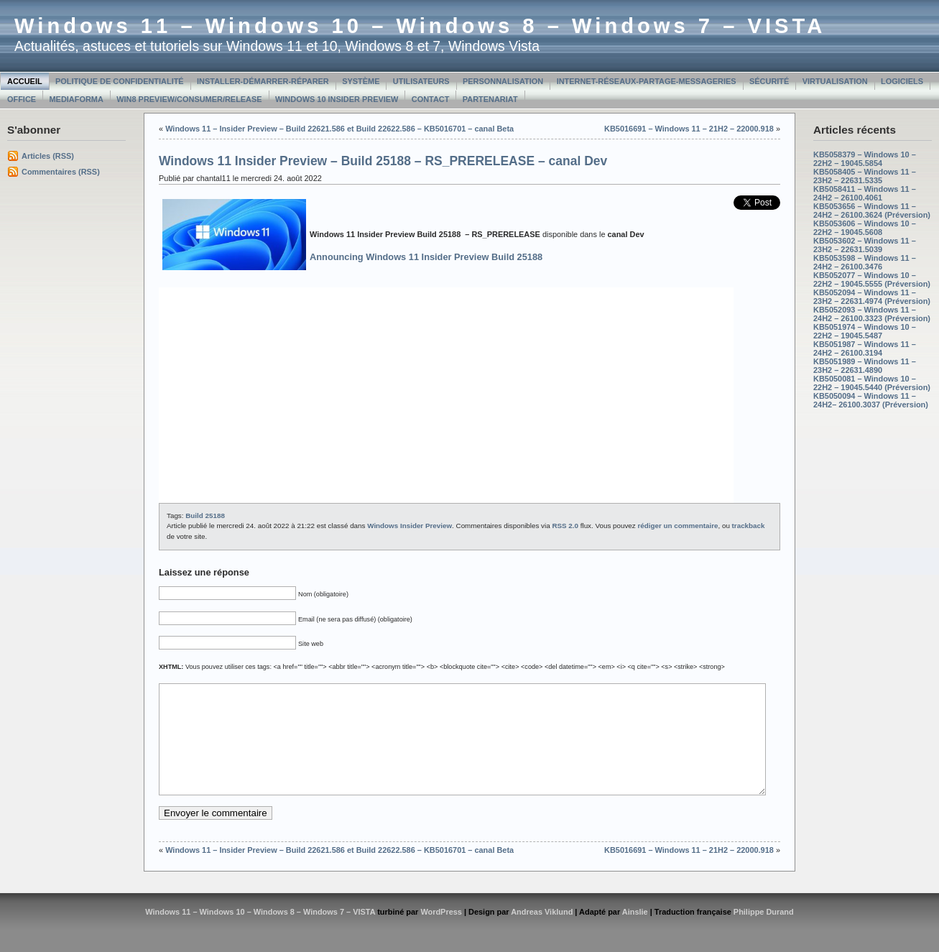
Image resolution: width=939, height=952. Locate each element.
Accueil (24, 81)
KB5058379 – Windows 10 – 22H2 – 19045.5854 (864, 158)
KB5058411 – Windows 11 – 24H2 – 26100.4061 (864, 193)
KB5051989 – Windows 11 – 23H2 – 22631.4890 (864, 365)
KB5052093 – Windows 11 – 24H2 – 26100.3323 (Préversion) (871, 314)
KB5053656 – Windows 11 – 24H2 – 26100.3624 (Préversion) (871, 210)
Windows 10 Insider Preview (336, 99)
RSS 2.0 (565, 526)
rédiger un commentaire (677, 526)
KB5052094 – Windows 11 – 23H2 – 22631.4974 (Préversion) (871, 296)
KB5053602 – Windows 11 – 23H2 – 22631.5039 (864, 245)
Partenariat (490, 99)
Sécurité (769, 81)
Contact (431, 99)
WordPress (441, 933)
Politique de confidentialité (119, 81)
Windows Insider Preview (409, 526)
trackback (748, 526)
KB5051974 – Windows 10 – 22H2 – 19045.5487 (864, 331)
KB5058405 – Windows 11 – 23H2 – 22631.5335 (864, 176)
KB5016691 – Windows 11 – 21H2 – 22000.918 (689, 128)
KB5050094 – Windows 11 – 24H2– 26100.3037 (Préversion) (870, 400)
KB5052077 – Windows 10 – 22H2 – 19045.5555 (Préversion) (871, 279)
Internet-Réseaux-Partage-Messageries (646, 81)
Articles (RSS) (48, 156)
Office (21, 99)
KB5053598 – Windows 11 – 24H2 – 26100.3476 (864, 262)
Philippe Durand (764, 933)
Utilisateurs (421, 81)
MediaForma (76, 99)
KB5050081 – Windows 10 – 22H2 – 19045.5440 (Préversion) (871, 383)
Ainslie (635, 933)
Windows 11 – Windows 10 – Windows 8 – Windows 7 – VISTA (419, 25)
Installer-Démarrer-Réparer (263, 81)
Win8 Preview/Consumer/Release (189, 99)
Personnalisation (503, 81)
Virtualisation (835, 81)
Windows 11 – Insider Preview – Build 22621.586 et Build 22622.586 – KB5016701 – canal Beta (339, 128)
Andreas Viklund (542, 933)
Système (360, 81)
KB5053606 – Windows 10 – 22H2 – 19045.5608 (864, 227)
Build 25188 (205, 515)
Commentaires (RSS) (61, 171)
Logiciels (902, 81)
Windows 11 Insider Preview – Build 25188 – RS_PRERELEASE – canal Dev (383, 161)
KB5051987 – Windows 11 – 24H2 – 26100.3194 (864, 348)
